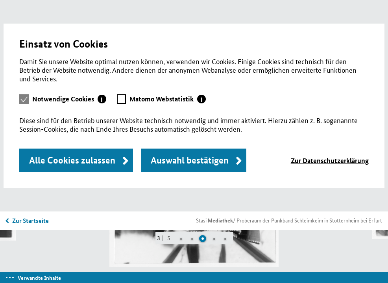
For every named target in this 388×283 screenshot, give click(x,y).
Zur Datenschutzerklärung (330, 160)
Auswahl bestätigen (190, 160)
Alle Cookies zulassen (72, 160)
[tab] (69, 99)
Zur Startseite (30, 220)
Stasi (214, 220)
